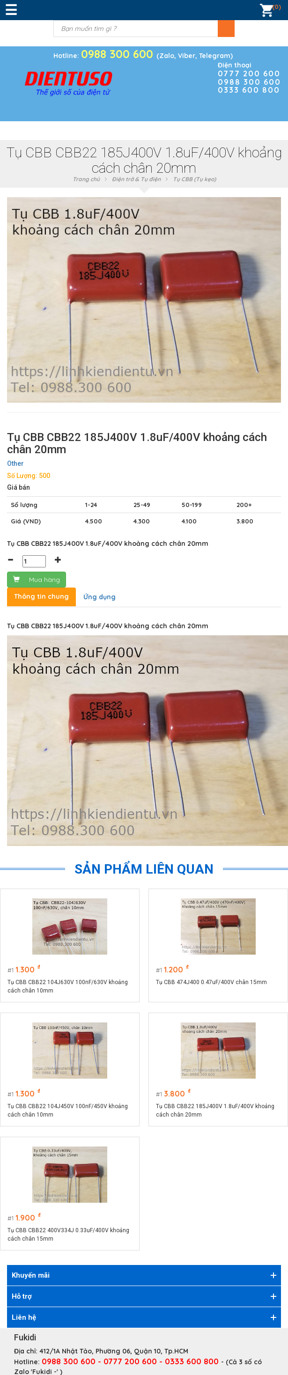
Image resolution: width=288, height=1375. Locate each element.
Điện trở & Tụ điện (136, 179)
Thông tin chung (41, 596)
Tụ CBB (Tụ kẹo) (194, 179)
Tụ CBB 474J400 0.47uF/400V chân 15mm (211, 982)
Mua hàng (36, 579)
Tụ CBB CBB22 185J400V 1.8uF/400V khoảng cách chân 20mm (215, 1110)
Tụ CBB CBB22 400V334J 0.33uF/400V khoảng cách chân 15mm (68, 1234)
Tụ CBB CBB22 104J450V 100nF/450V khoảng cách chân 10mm (67, 1110)
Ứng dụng (99, 597)
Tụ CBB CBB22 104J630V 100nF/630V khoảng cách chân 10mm (67, 986)
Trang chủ (86, 179)
